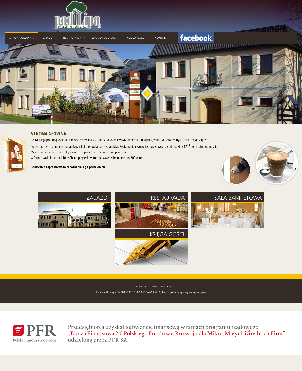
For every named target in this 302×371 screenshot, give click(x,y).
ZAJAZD (48, 38)
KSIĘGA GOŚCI (136, 38)
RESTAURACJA (72, 38)
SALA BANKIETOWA (104, 38)
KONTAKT (161, 38)
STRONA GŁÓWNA (21, 38)
